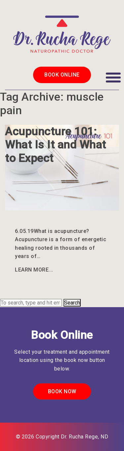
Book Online (62, 75)
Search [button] (72, 303)
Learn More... (34, 270)
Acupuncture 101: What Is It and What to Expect (55, 145)
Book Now (62, 391)
